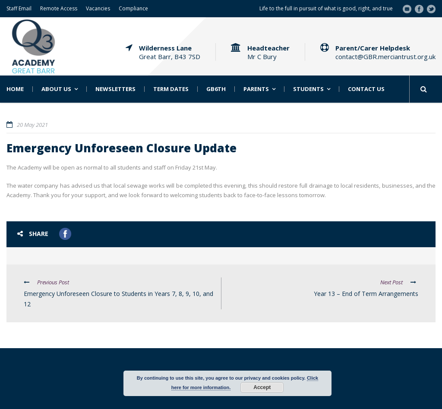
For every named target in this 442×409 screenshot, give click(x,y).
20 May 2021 (32, 125)
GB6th (216, 89)
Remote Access (58, 8)
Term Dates (171, 89)
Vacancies (98, 8)
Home (15, 89)
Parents (256, 89)
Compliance (133, 8)
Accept (262, 387)
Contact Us (366, 89)
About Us (56, 89)
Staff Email (19, 8)
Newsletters (115, 89)
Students (308, 89)
